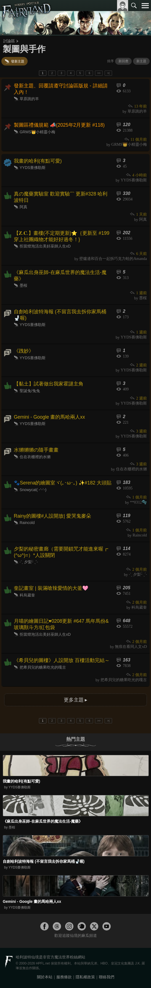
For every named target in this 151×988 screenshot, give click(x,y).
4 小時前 (136, 175)
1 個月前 (136, 497)
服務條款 (64, 977)
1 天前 (138, 214)
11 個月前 (135, 139)
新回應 (123, 61)
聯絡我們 (106, 977)
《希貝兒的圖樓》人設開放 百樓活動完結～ (62, 660)
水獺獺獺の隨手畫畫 (36, 450)
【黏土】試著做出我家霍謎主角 (48, 384)
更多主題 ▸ (76, 700)
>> (98, 73)
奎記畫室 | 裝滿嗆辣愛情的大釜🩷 (51, 588)
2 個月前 (136, 569)
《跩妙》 (24, 351)
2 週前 (138, 365)
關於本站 (44, 977)
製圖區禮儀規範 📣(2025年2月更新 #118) (59, 125)
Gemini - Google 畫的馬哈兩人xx (49, 417)
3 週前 (138, 431)
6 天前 (138, 253)
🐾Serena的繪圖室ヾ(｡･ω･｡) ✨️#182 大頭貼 (63, 483)
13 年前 (137, 106)
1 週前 (138, 293)
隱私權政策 (85, 977)
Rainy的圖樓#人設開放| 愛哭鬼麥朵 (52, 516)
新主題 (141, 61)
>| (108, 73)
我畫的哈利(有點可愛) (38, 161)
